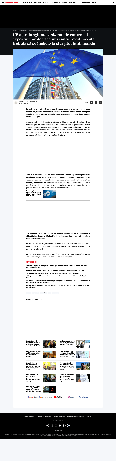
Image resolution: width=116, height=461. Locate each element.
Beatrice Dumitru (24, 103)
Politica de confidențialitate (75, 416)
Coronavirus (24, 30)
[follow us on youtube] (58, 397)
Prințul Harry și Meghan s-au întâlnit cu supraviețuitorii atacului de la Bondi (33, 343)
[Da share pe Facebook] (91, 102)
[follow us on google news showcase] (45, 397)
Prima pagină (16, 30)
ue (49, 293)
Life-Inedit (73, 2)
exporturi (35, 293)
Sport (94, 2)
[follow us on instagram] (70, 397)
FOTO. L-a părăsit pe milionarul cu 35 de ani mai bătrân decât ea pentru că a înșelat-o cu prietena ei (67, 365)
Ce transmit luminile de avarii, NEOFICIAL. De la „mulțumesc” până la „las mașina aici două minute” (33, 389)
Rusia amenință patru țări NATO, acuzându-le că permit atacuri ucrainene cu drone (67, 343)
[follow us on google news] (32, 397)
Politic (46, 2)
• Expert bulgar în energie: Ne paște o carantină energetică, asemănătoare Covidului (55, 270)
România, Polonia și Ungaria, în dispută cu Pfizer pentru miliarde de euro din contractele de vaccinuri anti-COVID (34, 193)
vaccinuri (55, 293)
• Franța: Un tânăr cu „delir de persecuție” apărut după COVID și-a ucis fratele (52, 273)
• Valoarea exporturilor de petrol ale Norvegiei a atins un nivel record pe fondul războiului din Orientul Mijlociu (57, 266)
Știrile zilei (27, 2)
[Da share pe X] (96, 102)
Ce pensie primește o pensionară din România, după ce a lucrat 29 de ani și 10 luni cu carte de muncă (67, 377)
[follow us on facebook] (83, 397)
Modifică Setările (58, 420)
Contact (89, 416)
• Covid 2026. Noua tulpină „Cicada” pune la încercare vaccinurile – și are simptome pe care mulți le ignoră (57, 286)
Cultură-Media (84, 2)
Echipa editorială (29, 416)
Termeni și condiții (59, 416)
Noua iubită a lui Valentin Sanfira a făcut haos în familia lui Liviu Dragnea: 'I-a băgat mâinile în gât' (33, 365)
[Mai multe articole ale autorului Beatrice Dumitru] (16, 102)
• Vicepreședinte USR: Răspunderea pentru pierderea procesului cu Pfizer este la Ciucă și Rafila (56, 277)
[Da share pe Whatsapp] (100, 102)
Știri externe (55, 2)
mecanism (43, 293)
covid (28, 293)
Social (64, 2)
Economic (37, 2)
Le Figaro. (37, 117)
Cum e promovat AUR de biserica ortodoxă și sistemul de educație (33, 354)
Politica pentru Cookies (44, 416)
